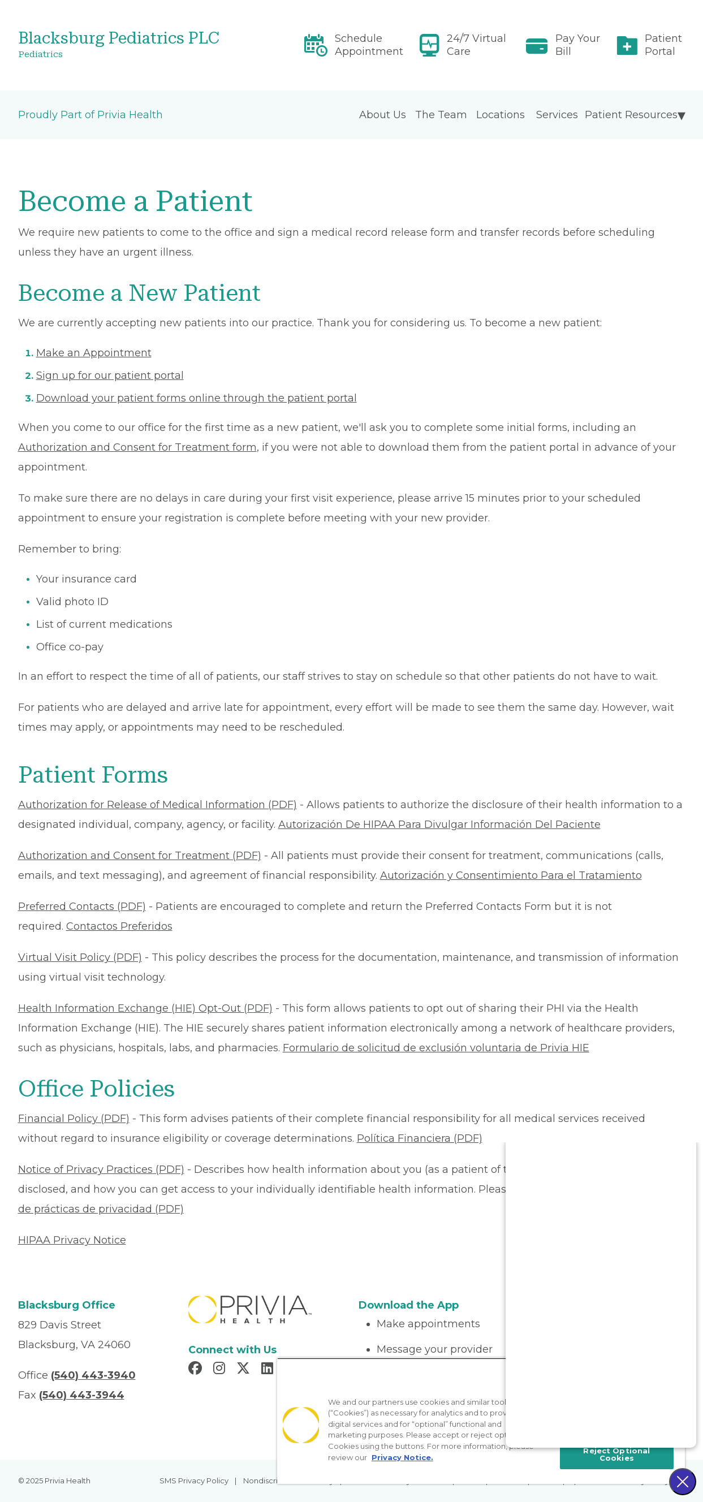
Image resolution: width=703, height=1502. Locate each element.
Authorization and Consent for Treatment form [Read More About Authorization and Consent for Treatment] (137, 447)
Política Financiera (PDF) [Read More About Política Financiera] (419, 1138)
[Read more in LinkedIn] (269, 1369)
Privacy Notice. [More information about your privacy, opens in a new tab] (402, 1457)
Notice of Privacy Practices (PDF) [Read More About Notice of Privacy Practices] (101, 1169)
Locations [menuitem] (500, 115)
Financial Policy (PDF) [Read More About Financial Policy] (74, 1118)
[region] (481, 1421)
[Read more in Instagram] (220, 1369)
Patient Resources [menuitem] (631, 115)
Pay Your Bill (577, 45)
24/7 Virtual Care (476, 45)
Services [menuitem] (557, 115)
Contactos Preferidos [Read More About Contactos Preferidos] (119, 926)
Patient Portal (663, 45)
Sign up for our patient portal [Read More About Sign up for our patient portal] (110, 375)
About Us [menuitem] (382, 115)
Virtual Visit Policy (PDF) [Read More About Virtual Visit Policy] (80, 957)
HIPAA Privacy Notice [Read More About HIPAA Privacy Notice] (72, 1240)
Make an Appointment (94, 353)
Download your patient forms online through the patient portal (196, 398)
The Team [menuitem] (441, 115)
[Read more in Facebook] (196, 1369)
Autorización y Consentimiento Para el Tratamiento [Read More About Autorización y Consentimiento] (511, 875)
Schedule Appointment (369, 45)
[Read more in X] (244, 1369)
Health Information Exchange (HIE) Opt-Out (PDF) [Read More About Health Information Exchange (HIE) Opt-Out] (145, 1008)
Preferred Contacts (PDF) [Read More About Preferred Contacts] (82, 906)
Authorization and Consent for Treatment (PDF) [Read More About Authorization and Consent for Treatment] (139, 855)
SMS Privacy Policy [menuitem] (193, 1480)
